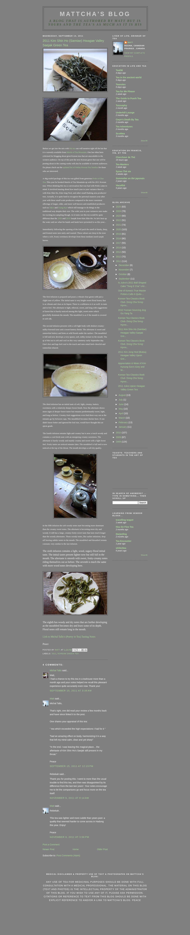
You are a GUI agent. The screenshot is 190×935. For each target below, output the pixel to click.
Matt (52, 698)
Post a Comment (51, 844)
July (121, 399)
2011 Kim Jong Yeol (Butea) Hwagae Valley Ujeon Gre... (132, 355)
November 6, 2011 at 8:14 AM (69, 798)
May (121, 408)
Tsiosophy (121, 105)
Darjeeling (121, 534)
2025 (119, 206)
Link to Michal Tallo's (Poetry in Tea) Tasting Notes (69, 636)
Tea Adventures (124, 126)
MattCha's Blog (95, 14)
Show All (144, 141)
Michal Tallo (56, 670)
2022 (119, 220)
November (124, 269)
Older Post (102, 849)
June (121, 404)
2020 (119, 229)
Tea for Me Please (125, 91)
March (122, 418)
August (122, 395)
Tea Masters (122, 164)
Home (76, 849)
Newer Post (48, 849)
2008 (119, 441)
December (124, 265)
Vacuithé (120, 185)
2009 (60, 218)
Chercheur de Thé (125, 157)
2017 (119, 243)
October (123, 274)
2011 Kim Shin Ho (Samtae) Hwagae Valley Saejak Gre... (132, 332)
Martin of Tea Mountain (77, 152)
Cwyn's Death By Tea (127, 119)
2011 (54, 654)
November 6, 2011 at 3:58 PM (69, 837)
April (121, 413)
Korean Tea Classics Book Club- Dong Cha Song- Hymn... (131, 302)
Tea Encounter (123, 541)
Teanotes (121, 84)
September (124, 278)
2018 (119, 238)
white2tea (121, 548)
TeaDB (119, 70)
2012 (119, 256)
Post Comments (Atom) (68, 855)
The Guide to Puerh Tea (128, 98)
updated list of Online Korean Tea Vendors (80, 167)
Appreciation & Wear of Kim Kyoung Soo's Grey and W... (132, 366)
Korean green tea (68, 654)
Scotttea (120, 133)
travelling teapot (124, 520)
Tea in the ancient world (129, 77)
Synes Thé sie (123, 171)
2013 (119, 252)
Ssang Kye (62, 207)
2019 (119, 234)
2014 (119, 247)
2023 (119, 215)
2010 (68, 218)
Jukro (51, 207)
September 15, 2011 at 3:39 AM (71, 690)
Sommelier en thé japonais (130, 178)
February (123, 422)
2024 (119, 211)
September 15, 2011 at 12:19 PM (71, 766)
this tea (72, 148)
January (123, 427)
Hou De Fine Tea (124, 527)
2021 (119, 225)
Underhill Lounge (125, 112)
